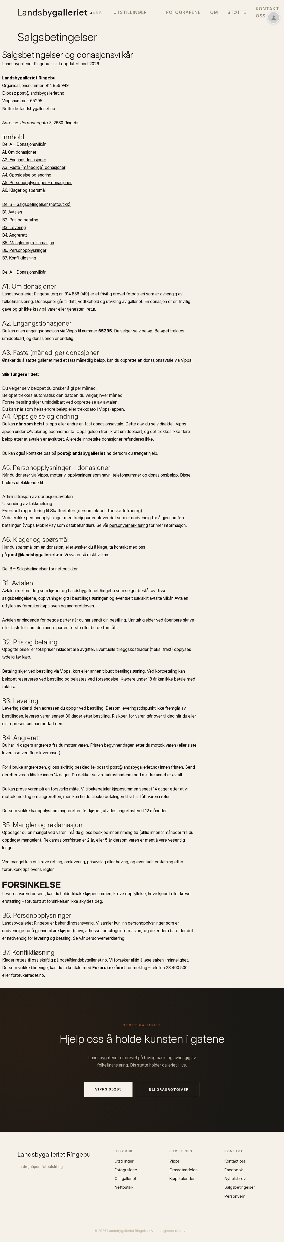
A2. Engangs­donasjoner (24, 159)
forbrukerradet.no (27, 975)
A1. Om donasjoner (19, 152)
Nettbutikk (124, 1187)
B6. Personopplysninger (24, 250)
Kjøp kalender (182, 1178)
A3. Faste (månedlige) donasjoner (33, 167)
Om (214, 12)
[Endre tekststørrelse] (96, 12)
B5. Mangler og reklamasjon (28, 242)
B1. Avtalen (12, 212)
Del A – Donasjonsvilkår (24, 144)
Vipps (174, 1161)
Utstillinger (130, 12)
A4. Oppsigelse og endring (26, 175)
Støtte (237, 12)
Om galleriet (125, 1178)
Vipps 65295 (108, 1089)
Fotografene (183, 12)
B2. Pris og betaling (20, 220)
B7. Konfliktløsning (19, 258)
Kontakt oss (235, 1161)
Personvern (235, 1196)
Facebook (234, 1169)
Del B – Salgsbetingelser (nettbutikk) (36, 204)
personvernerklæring (128, 525)
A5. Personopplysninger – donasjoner (37, 182)
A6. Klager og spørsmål (24, 190)
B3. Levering (14, 227)
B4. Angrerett (14, 235)
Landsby (52, 12)
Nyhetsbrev (235, 1178)
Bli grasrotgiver (169, 1089)
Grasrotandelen (183, 1169)
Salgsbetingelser (240, 1187)
